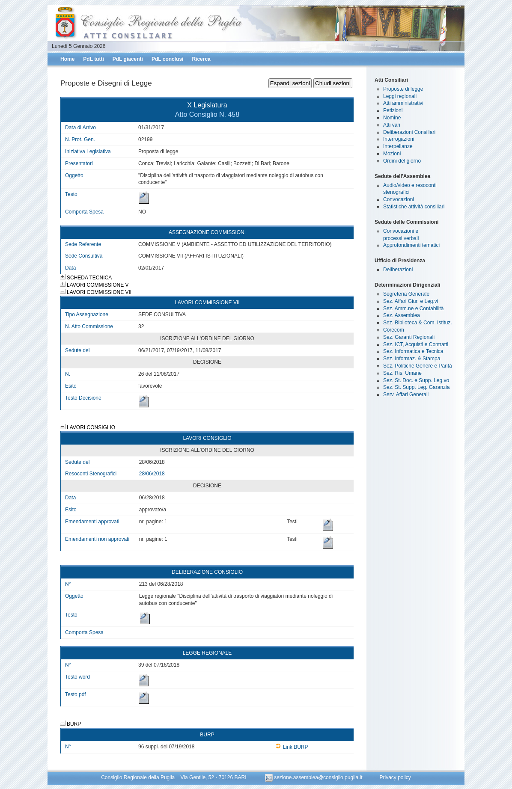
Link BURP (292, 747)
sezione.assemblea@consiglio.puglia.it (314, 777)
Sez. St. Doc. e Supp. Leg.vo (416, 380)
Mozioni (392, 154)
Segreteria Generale (406, 294)
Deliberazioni (398, 270)
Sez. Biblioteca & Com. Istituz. (417, 323)
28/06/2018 (152, 474)
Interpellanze (398, 146)
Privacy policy (395, 777)
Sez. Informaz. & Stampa (411, 359)
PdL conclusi (167, 59)
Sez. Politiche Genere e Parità (417, 366)
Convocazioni (398, 199)
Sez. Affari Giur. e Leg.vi (410, 301)
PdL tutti (93, 59)
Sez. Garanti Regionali (409, 337)
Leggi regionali (400, 96)
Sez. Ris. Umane (402, 373)
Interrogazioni (398, 139)
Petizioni (392, 110)
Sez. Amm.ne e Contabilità (413, 308)
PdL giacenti (128, 59)
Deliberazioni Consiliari (409, 132)
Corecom (393, 330)
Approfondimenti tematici (411, 245)
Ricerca (201, 59)
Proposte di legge (403, 89)
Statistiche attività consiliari (413, 207)
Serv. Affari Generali (406, 394)
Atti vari (391, 125)
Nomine (392, 118)
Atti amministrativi (403, 103)
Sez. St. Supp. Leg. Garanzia (416, 387)
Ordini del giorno (402, 161)
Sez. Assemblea (401, 315)
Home (67, 59)
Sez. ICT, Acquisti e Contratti (415, 344)
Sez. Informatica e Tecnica (413, 351)
